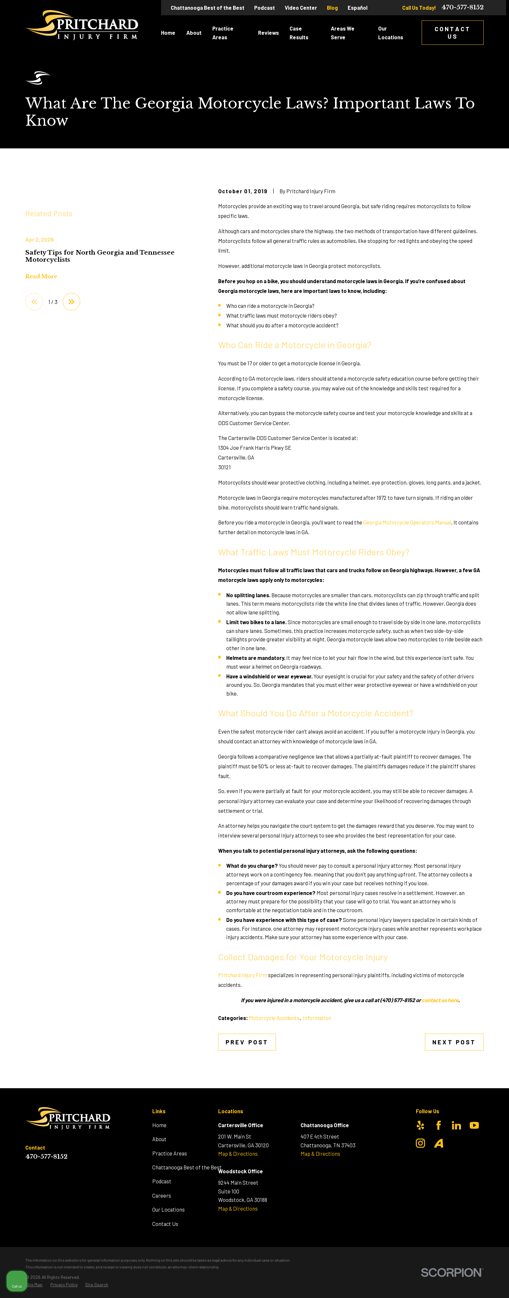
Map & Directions (238, 1153)
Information (317, 1017)
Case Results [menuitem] (299, 32)
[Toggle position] (474, 1090)
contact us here (440, 1000)
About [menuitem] (194, 32)
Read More (41, 376)
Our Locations (168, 1209)
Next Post (454, 1042)
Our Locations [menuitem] (390, 32)
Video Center (301, 7)
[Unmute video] (394, 1090)
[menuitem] (34, 1284)
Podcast (264, 7)
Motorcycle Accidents (274, 1017)
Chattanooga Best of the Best (207, 7)
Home (159, 1125)
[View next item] (71, 401)
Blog (332, 7)
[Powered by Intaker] (454, 1284)
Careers (161, 1195)
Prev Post (247, 1042)
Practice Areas (169, 1153)
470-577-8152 (462, 8)
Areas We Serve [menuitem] (342, 32)
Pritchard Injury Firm (242, 975)
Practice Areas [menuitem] (222, 32)
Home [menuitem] (168, 32)
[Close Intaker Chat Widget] (487, 1090)
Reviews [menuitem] (268, 32)
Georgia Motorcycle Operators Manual (407, 522)
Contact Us (453, 32)
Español (357, 7)
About (159, 1139)
